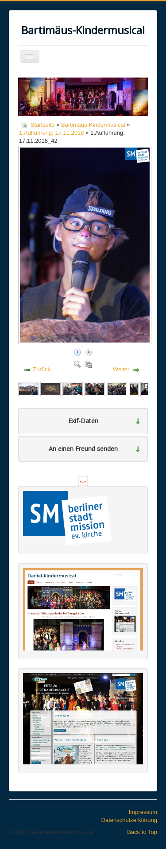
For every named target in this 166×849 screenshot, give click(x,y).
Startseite (43, 124)
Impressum (143, 812)
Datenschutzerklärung (129, 820)
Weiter (121, 369)
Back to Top (142, 832)
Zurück (41, 369)
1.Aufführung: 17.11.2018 (51, 132)
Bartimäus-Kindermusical (93, 124)
